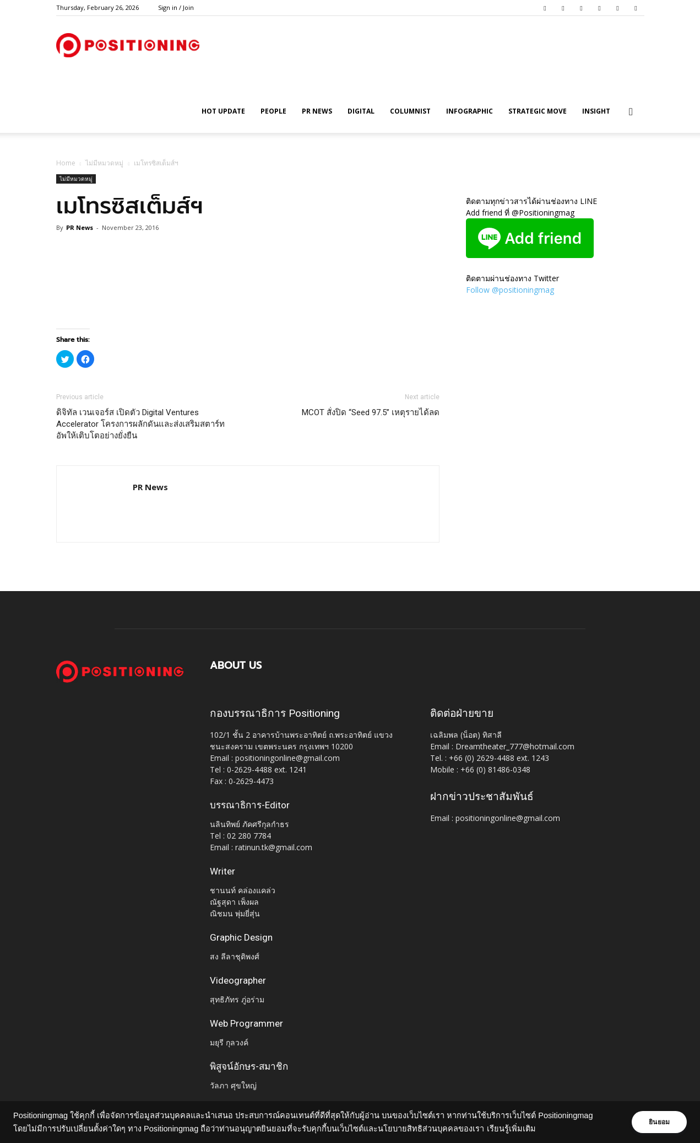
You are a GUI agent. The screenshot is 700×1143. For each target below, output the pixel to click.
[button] (631, 112)
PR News (317, 111)
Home (65, 163)
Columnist (410, 111)
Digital (361, 111)
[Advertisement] (248, 300)
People (273, 111)
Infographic (469, 111)
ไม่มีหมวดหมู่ (104, 163)
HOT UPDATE (223, 111)
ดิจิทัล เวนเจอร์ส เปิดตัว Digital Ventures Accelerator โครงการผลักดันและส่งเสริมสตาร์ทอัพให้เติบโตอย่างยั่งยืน (140, 424)
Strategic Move (537, 111)
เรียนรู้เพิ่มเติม (511, 1128)
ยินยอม (657, 1122)
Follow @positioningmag (510, 290)
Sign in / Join (176, 7)
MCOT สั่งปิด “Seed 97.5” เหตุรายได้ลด (370, 412)
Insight (596, 111)
